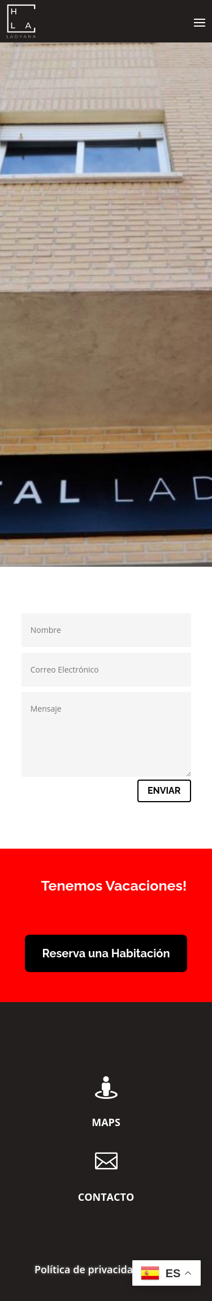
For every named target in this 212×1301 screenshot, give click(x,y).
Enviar (164, 790)
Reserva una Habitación (106, 953)
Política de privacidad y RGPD (106, 1270)
